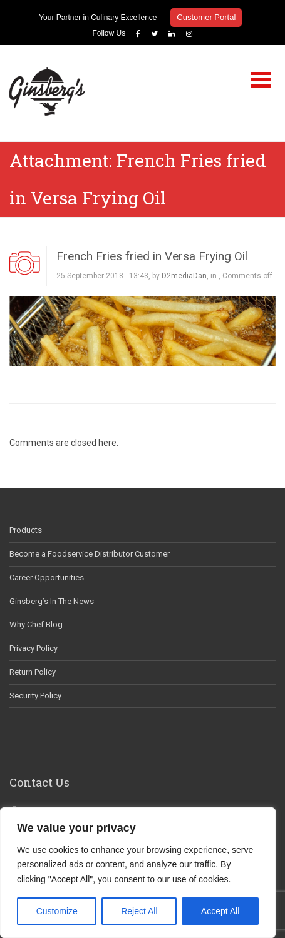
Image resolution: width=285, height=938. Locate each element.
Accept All (220, 911)
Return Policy (32, 672)
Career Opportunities (46, 577)
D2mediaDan (184, 275)
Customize (57, 911)
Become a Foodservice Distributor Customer (89, 553)
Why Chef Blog (36, 624)
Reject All (139, 911)
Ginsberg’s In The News (51, 601)
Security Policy (35, 695)
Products (25, 530)
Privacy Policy (33, 648)
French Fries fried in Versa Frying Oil (151, 256)
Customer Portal (206, 17)
